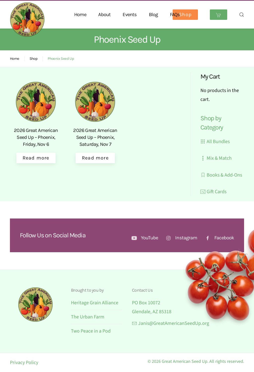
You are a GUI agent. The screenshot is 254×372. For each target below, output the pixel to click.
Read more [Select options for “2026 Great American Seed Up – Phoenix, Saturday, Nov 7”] (95, 158)
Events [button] (130, 14)
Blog (153, 14)
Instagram (186, 238)
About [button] (104, 14)
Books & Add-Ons (221, 175)
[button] (241, 14)
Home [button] (80, 14)
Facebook (224, 238)
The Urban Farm (87, 316)
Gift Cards (213, 191)
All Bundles (215, 141)
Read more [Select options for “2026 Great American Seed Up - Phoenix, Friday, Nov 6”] (36, 158)
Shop (185, 14)
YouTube (149, 238)
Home (14, 58)
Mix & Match (216, 158)
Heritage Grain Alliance (94, 302)
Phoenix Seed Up (61, 58)
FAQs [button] (175, 14)
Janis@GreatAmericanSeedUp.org (170, 323)
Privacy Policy (24, 362)
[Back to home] (27, 19)
